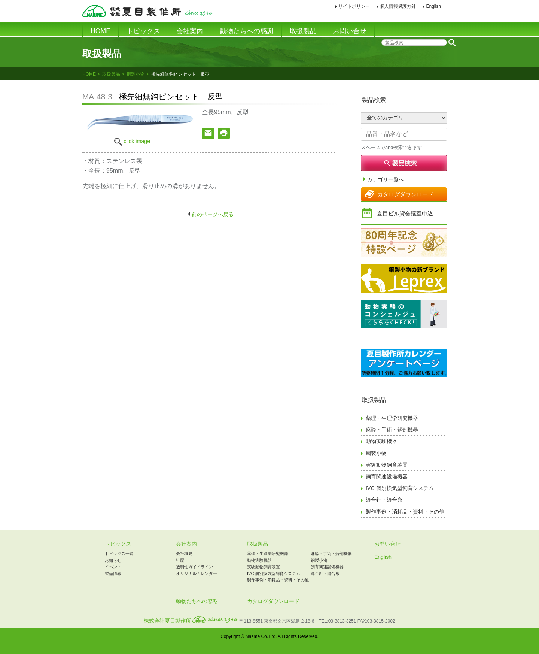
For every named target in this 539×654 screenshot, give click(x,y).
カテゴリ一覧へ (385, 179)
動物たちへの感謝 (247, 31)
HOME (100, 31)
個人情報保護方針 (398, 6)
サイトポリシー (354, 6)
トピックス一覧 (119, 553)
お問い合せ (349, 31)
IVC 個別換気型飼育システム (400, 488)
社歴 (180, 560)
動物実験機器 (381, 441)
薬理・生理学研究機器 (392, 418)
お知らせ (113, 560)
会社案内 (189, 31)
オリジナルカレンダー (196, 573)
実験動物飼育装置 (387, 465)
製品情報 (113, 573)
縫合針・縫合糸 (384, 500)
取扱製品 (303, 31)
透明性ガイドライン (194, 566)
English (433, 6)
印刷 (452, 7)
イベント (113, 566)
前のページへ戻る (213, 214)
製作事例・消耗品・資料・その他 (405, 512)
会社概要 (184, 553)
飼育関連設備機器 (387, 476)
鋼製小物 (135, 74)
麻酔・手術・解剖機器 (392, 430)
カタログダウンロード (405, 194)
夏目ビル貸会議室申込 (405, 213)
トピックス (143, 31)
